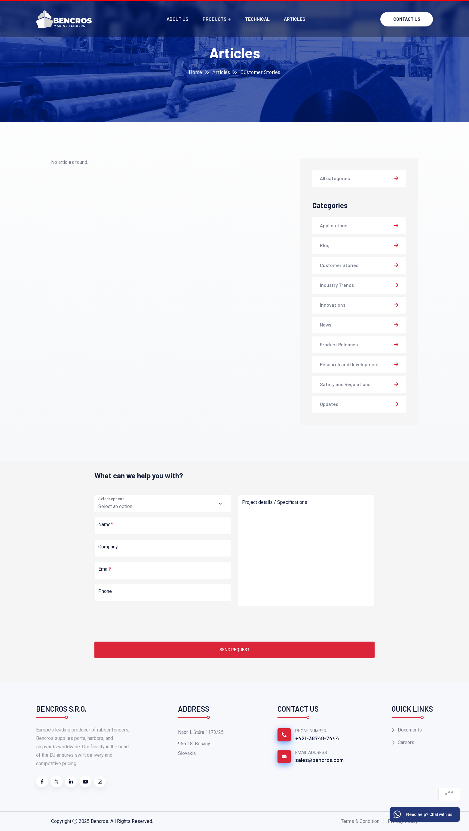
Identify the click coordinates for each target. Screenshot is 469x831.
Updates (329, 404)
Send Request (234, 649)
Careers (406, 742)
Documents (410, 730)
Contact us (406, 19)
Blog (325, 245)
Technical (257, 19)
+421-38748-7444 (317, 738)
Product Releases (339, 344)
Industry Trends (337, 285)
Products (215, 19)
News (325, 324)
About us (178, 19)
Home (195, 72)
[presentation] (140, 622)
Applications (333, 225)
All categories (335, 178)
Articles (294, 19)
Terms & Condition (360, 821)
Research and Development (349, 364)
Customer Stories (339, 265)
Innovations (332, 305)
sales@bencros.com (319, 759)
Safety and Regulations (345, 384)
